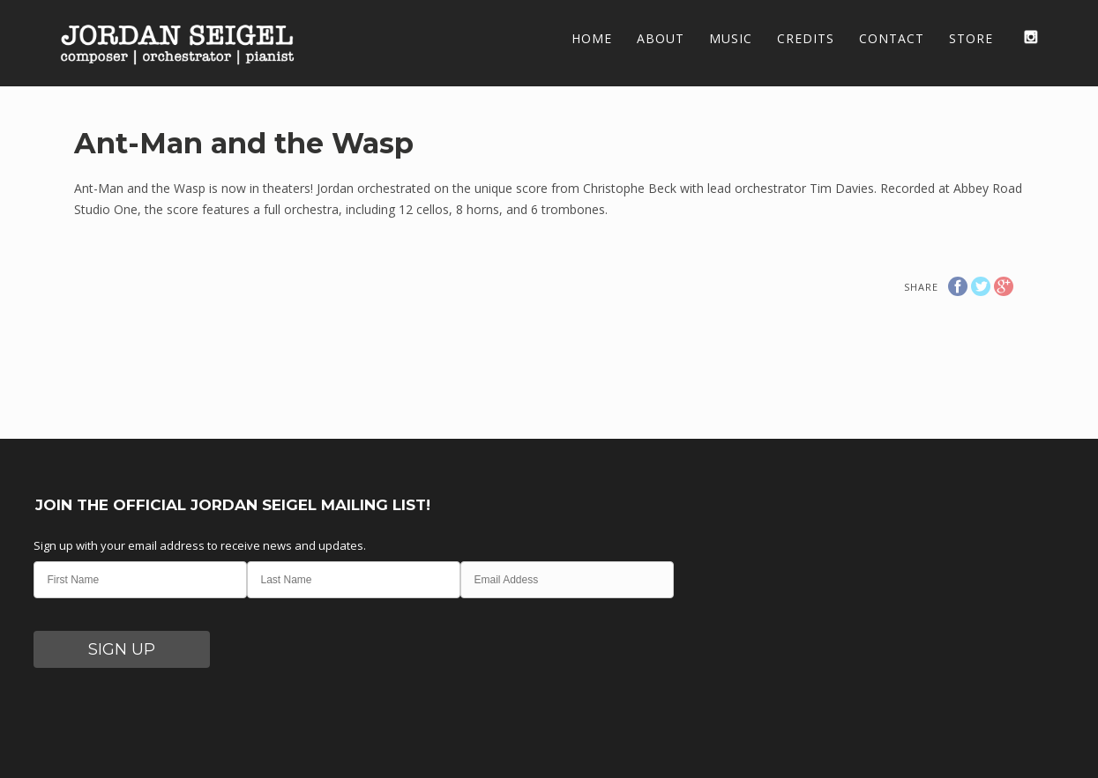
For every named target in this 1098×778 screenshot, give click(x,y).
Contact (891, 38)
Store (971, 38)
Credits (805, 38)
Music (730, 38)
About (660, 38)
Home (591, 38)
